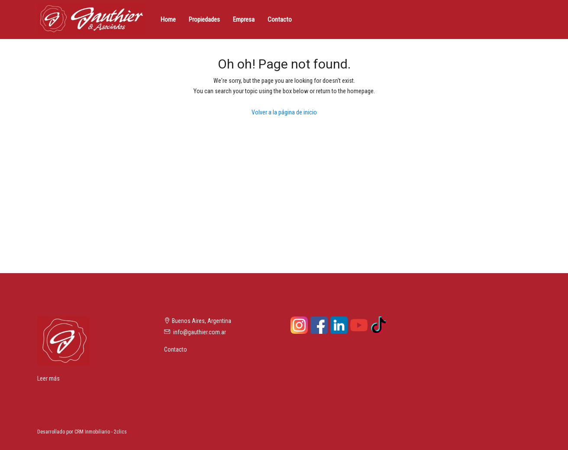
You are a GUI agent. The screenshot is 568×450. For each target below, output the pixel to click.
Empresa (244, 19)
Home (168, 19)
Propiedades (204, 19)
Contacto (280, 19)
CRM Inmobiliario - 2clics (100, 432)
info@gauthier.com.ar (199, 332)
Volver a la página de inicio (284, 112)
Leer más (48, 378)
